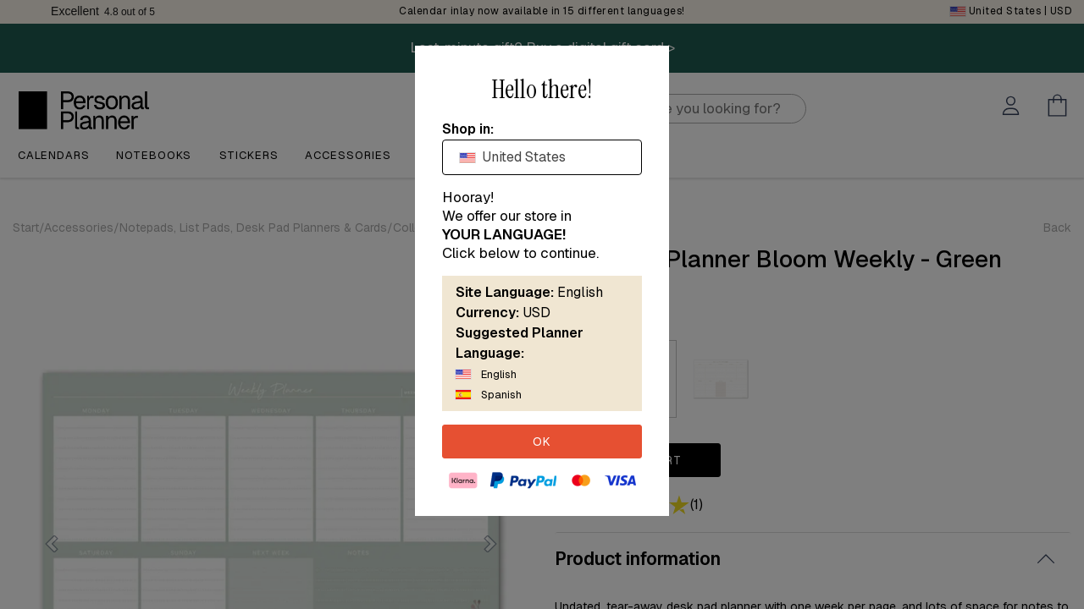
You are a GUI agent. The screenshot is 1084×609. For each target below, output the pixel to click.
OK (542, 441)
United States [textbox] (513, 157)
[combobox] (542, 157)
